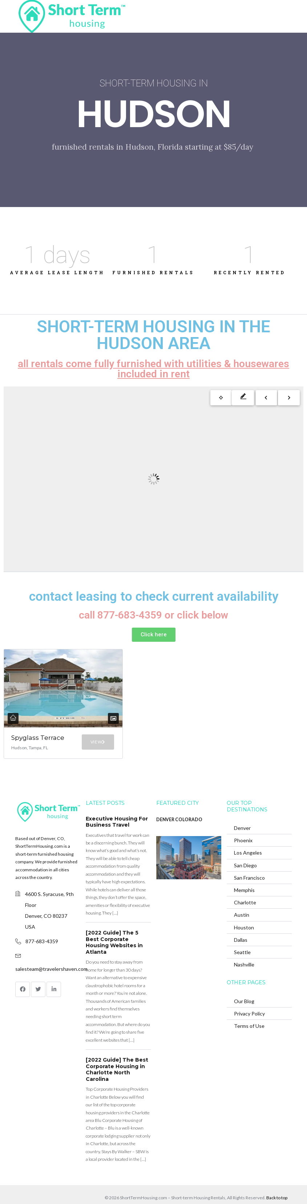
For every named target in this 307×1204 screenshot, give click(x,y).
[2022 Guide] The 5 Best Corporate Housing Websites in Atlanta (114, 929)
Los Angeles (248, 839)
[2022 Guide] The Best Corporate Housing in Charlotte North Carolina (117, 1056)
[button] (153, 635)
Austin (241, 901)
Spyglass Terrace (25, 717)
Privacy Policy (249, 1000)
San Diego (245, 851)
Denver (242, 814)
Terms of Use (249, 1012)
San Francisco (249, 864)
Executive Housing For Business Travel (117, 808)
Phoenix (243, 827)
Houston (244, 914)
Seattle (242, 938)
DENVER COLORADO (179, 805)
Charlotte (245, 889)
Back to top (276, 1184)
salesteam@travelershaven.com (51, 955)
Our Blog (244, 987)
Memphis (244, 876)
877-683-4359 (41, 927)
